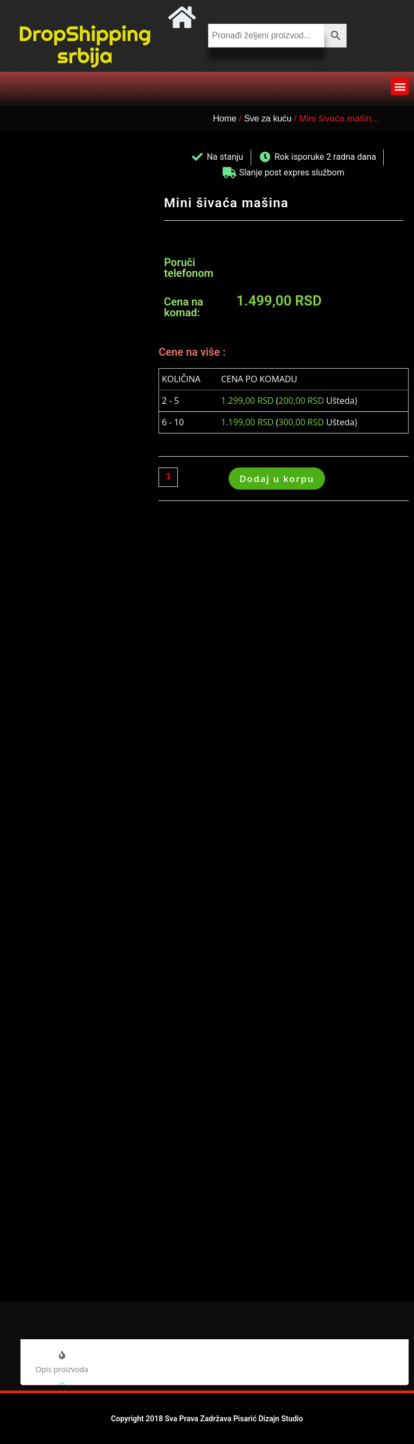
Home (225, 118)
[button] (400, 86)
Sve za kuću (270, 118)
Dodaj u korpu (276, 478)
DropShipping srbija (85, 44)
